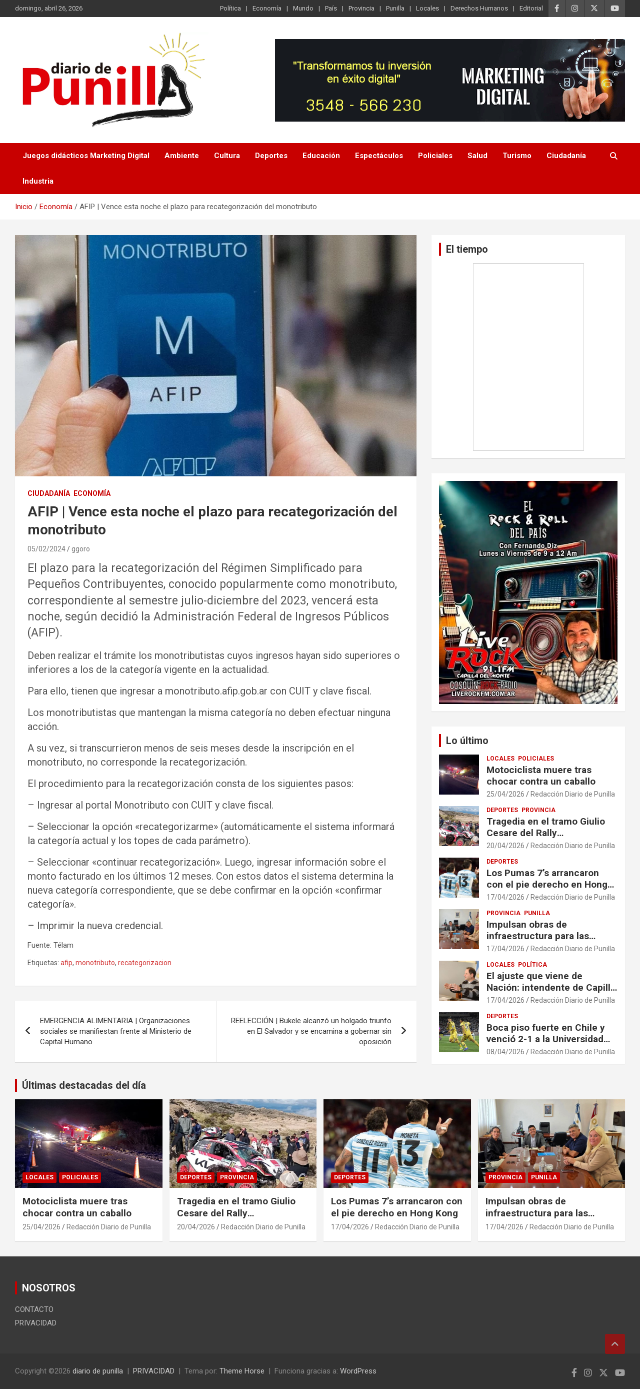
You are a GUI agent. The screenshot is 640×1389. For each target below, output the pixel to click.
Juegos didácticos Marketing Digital (86, 155)
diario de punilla (97, 1370)
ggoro (81, 549)
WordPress (358, 1370)
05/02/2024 (47, 549)
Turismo (517, 155)
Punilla (395, 8)
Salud (478, 155)
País (331, 8)
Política (230, 8)
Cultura (227, 155)
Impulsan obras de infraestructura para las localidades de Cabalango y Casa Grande (546, 941)
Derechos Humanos (479, 8)
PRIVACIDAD (35, 1322)
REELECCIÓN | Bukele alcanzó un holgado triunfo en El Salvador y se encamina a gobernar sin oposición (311, 1031)
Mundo (303, 8)
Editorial (531, 8)
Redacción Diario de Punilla (572, 794)
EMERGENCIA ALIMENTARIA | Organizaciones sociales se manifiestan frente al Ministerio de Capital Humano (116, 1031)
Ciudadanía (566, 155)
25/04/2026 (505, 794)
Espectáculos (379, 155)
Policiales (435, 155)
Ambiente (181, 155)
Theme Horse (242, 1370)
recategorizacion (145, 963)
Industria (38, 181)
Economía (267, 8)
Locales (427, 8)
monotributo (95, 963)
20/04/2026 (505, 846)
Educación (321, 155)
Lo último (467, 741)
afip (66, 963)
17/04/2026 (505, 897)
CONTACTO (34, 1309)
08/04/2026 (505, 1052)
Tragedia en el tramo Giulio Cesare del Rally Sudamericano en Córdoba (545, 833)
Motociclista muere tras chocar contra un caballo (541, 775)
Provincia (361, 8)
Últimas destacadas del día (84, 1085)
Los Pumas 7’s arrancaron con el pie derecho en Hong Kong (547, 884)
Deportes (271, 155)
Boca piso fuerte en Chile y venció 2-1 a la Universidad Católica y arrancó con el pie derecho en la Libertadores (549, 1044)
